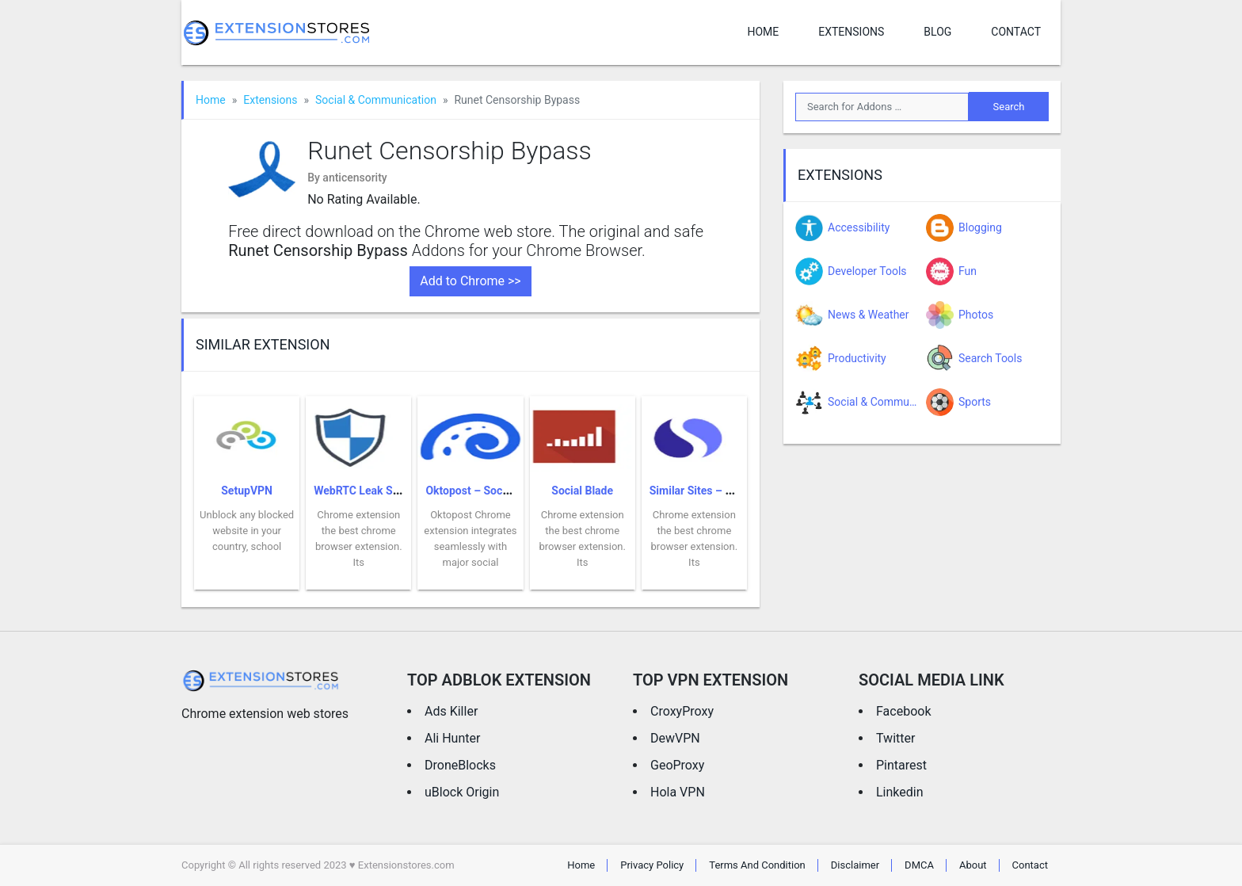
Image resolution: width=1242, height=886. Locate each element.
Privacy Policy (652, 865)
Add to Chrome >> (470, 280)
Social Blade (582, 490)
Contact (1016, 31)
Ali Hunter (452, 738)
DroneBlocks (460, 765)
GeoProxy (677, 765)
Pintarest (901, 765)
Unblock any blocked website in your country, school (247, 530)
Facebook (903, 711)
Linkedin (900, 792)
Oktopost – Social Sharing (490, 490)
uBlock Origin (462, 792)
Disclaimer (855, 865)
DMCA (919, 865)
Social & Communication (375, 100)
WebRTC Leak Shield (365, 490)
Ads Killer (451, 711)
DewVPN (675, 738)
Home (763, 31)
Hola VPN (677, 792)
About (973, 865)
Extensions (851, 31)
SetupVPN (246, 490)
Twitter (895, 738)
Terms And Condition (757, 865)
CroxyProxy (682, 711)
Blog (937, 31)
